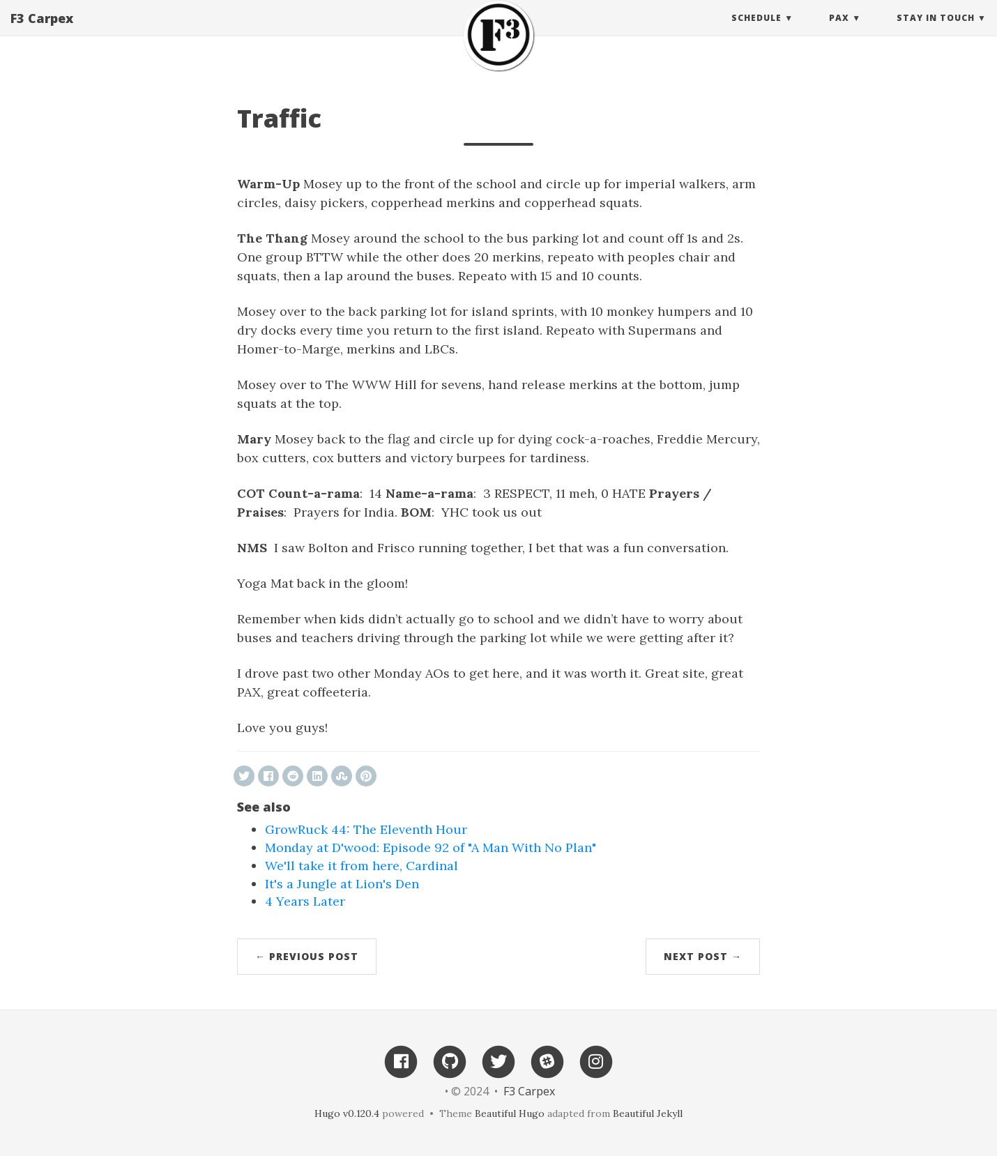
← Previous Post (306, 956)
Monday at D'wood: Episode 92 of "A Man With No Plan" (430, 847)
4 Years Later (305, 901)
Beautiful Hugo (510, 1113)
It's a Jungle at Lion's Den (342, 884)
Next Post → (703, 956)
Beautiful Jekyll (648, 1113)
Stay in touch (936, 31)
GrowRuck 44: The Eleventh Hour (366, 829)
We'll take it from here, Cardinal (361, 866)
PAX (839, 31)
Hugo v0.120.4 (346, 1113)
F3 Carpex (41, 31)
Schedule (756, 31)
